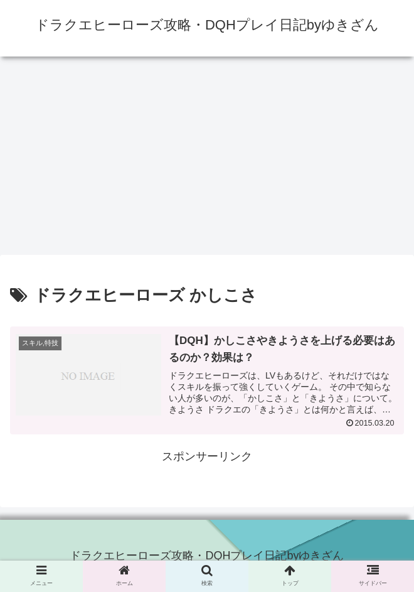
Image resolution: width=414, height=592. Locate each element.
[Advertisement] (207, 159)
